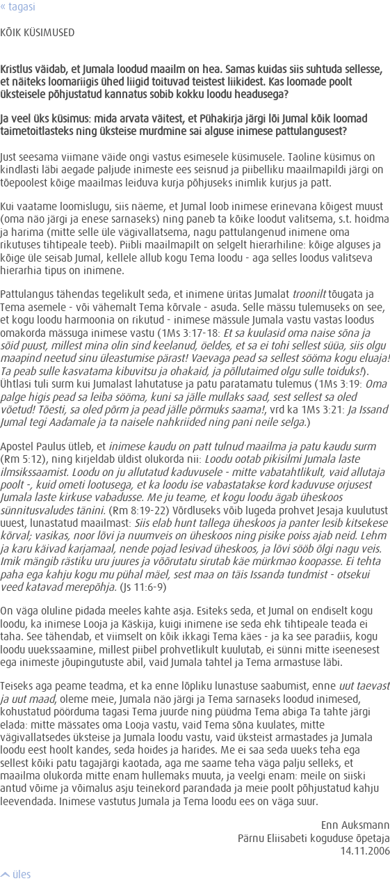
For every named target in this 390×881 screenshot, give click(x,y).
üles (15, 874)
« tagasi (17, 6)
